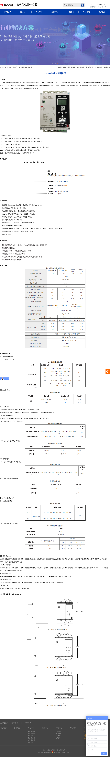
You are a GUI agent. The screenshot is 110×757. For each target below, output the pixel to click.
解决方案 (107, 67)
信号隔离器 (98, 67)
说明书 (58, 738)
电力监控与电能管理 (25, 67)
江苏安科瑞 (14, 723)
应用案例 (59, 735)
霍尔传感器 (71, 67)
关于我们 (23, 12)
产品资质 (86, 12)
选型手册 (59, 731)
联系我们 (102, 12)
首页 (8, 67)
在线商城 (28, 723)
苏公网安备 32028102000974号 (62, 752)
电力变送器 (89, 67)
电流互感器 (62, 67)
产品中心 (39, 12)
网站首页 (7, 12)
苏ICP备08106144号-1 (44, 752)
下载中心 (70, 12)
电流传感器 (80, 67)
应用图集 (59, 733)
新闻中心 (55, 12)
